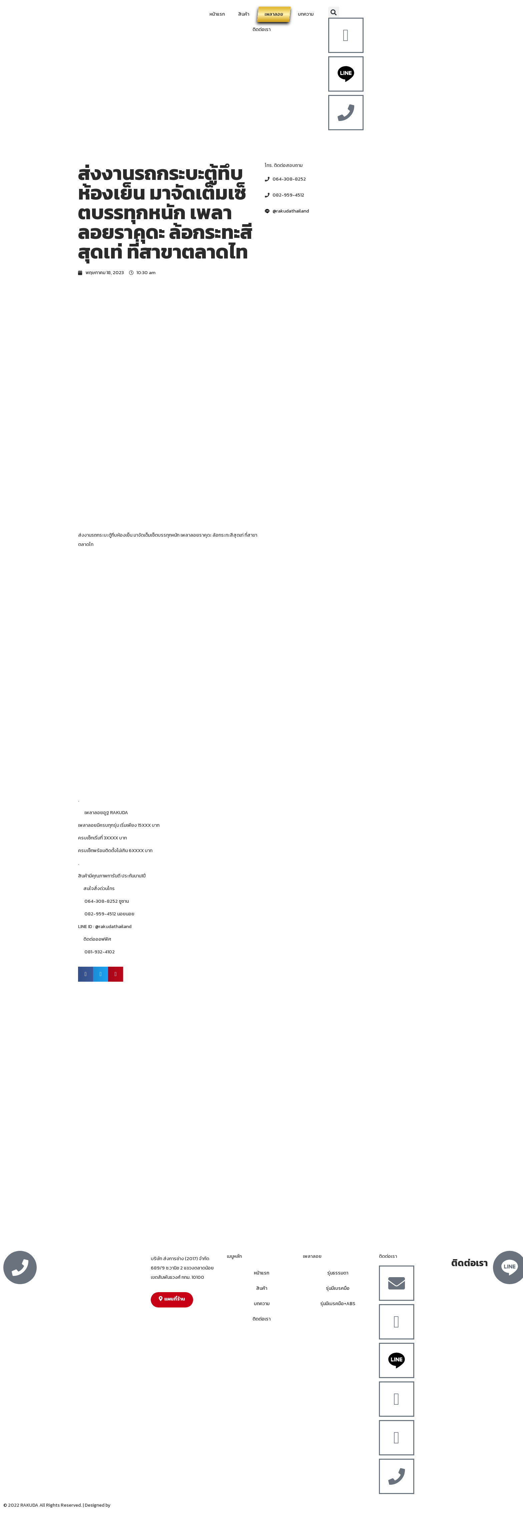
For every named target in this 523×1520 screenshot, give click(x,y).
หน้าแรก (217, 14)
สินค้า (243, 14)
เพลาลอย (274, 14)
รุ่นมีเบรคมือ (338, 1288)
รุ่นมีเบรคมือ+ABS (337, 1303)
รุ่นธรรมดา (337, 1272)
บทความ (306, 14)
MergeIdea (122, 1505)
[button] (333, 12)
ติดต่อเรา (261, 29)
